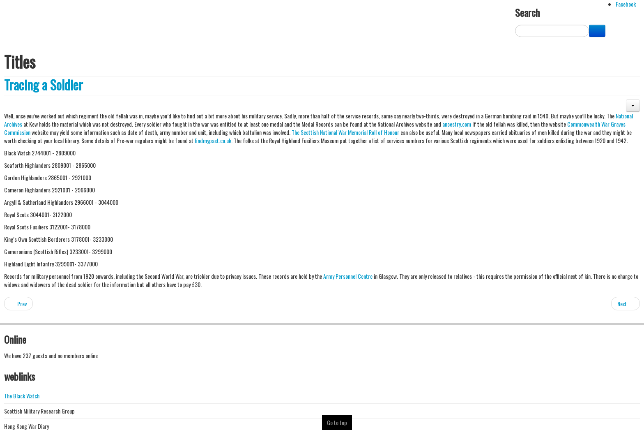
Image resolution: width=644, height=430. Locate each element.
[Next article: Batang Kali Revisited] (625, 303)
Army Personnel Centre (348, 276)
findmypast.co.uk (213, 140)
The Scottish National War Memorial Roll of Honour (344, 132)
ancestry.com (456, 124)
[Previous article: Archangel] (18, 303)
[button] (633, 105)
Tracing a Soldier (43, 84)
